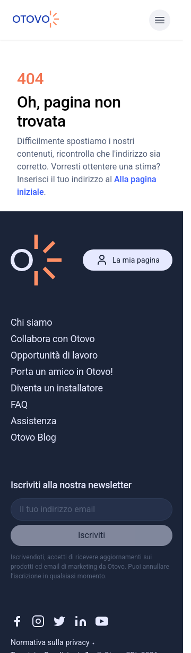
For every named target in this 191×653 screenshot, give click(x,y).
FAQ (19, 404)
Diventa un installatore (57, 387)
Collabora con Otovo (53, 338)
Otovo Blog (33, 437)
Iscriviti (91, 535)
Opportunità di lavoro (54, 355)
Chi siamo (31, 322)
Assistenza (33, 420)
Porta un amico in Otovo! (62, 371)
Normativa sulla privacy (50, 642)
